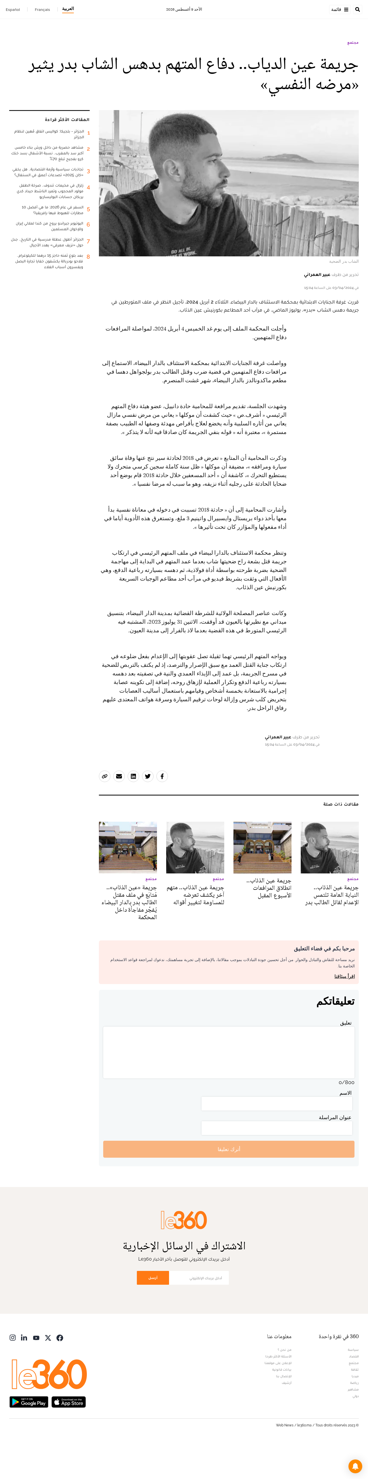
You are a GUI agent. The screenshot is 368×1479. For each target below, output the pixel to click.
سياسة (353, 1386)
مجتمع (353, 79)
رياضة (354, 1419)
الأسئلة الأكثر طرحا (278, 1392)
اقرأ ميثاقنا (344, 1012)
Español (13, 9)
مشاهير (353, 1426)
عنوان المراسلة (335, 1153)
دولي (355, 1432)
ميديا (355, 1412)
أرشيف (287, 1419)
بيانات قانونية (282, 1406)
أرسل (153, 1314)
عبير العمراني (317, 310)
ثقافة (355, 1406)
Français (42, 9)
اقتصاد (354, 1392)
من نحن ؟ (285, 1386)
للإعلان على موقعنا (278, 1399)
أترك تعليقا (229, 1185)
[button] (355, 1466)
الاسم (346, 1129)
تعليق (346, 1059)
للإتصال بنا (284, 1412)
